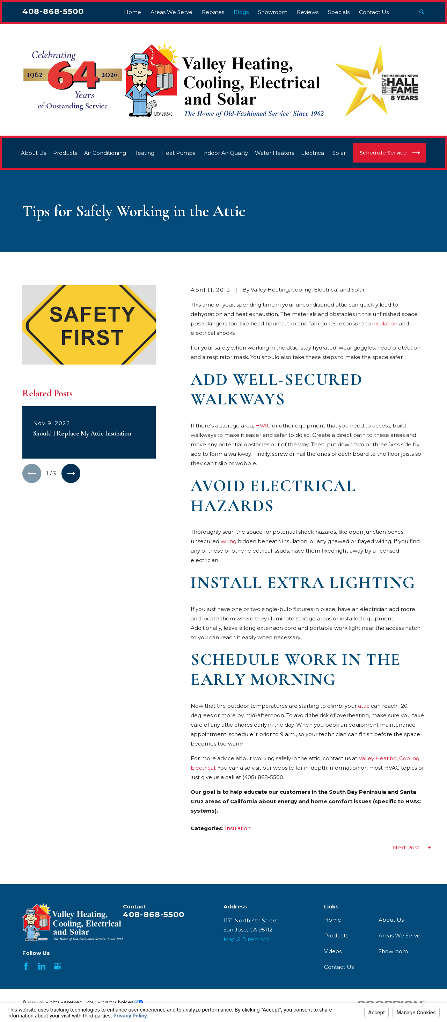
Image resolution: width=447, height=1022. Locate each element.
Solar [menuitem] (339, 153)
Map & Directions (246, 939)
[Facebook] (26, 966)
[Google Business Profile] (57, 966)
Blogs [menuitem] (241, 12)
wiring (228, 541)
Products (336, 935)
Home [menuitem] (132, 12)
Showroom (393, 951)
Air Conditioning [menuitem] (105, 153)
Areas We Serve (399, 935)
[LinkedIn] (41, 966)
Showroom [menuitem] (272, 12)
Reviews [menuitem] (307, 12)
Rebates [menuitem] (213, 12)
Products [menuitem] (65, 153)
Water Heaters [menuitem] (274, 153)
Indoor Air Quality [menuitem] (225, 153)
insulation (384, 323)
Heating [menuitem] (143, 153)
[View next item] (70, 473)
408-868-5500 (53, 11)
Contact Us (339, 967)
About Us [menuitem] (33, 153)
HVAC (263, 425)
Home (332, 919)
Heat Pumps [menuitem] (178, 153)
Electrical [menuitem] (313, 153)
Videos (333, 951)
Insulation (238, 828)
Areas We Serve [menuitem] (171, 12)
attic (363, 706)
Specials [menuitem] (339, 12)
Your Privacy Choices (115, 1002)
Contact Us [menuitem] (374, 12)
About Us (391, 919)
